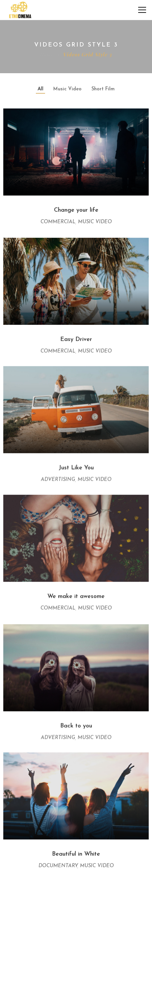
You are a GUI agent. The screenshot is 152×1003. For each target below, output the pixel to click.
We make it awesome (76, 594)
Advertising (58, 477)
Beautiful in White (76, 850)
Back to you (76, 722)
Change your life (76, 210)
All (40, 89)
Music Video (67, 89)
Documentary (57, 861)
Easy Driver (76, 338)
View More (76, 889)
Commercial (57, 222)
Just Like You (76, 466)
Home (46, 54)
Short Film (102, 89)
